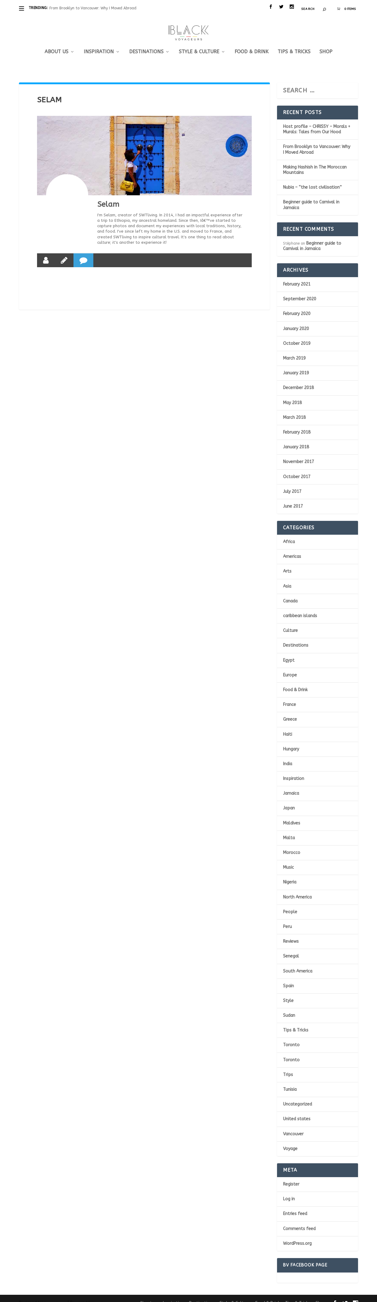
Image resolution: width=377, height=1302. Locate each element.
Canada (290, 592)
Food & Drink (252, 42)
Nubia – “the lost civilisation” (312, 178)
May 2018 (292, 393)
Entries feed (295, 1204)
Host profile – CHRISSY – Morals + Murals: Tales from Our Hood (316, 120)
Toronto (291, 1035)
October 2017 (296, 467)
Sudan (289, 1006)
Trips (288, 1065)
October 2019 (296, 334)
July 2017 (292, 482)
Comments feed (299, 1219)
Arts (287, 562)
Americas (292, 547)
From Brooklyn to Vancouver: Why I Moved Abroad (92, 8)
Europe (290, 666)
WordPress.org (297, 1234)
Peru (287, 917)
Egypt (288, 651)
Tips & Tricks (294, 42)
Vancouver (293, 1124)
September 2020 (299, 289)
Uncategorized (297, 1095)
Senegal (291, 947)
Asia (287, 577)
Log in (289, 1189)
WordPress (101, 1294)
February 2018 (296, 423)
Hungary (291, 740)
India (287, 754)
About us (56, 42)
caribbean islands (300, 606)
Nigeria (289, 873)
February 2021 (296, 275)
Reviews (291, 932)
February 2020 (296, 304)
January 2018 (296, 438)
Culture (290, 621)
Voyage (290, 1139)
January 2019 (296, 363)
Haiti (287, 725)
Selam (108, 195)
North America (297, 888)
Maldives (291, 814)
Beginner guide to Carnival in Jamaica (312, 237)
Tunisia (290, 1080)
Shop (325, 42)
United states (296, 1109)
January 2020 (296, 319)
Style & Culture (199, 42)
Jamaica (291, 784)
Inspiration (99, 42)
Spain (288, 976)
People (290, 902)
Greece (290, 710)
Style (288, 991)
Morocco (291, 843)
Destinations (146, 42)
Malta (289, 828)
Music (288, 858)
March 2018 (294, 408)
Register (291, 1175)
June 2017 (293, 497)
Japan (289, 799)
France (289, 695)
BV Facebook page (305, 1256)
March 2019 (294, 349)
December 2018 (298, 378)
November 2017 (298, 452)
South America (297, 961)
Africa (289, 532)
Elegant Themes (55, 1294)
